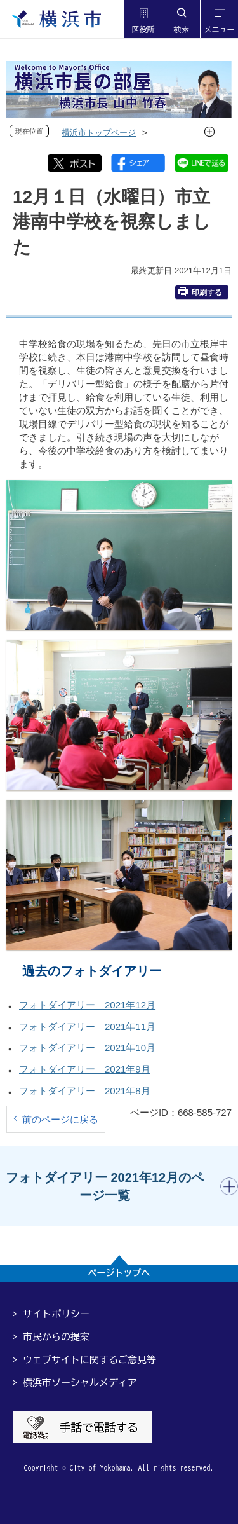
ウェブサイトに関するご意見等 (89, 1359)
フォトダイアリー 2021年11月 (87, 1026)
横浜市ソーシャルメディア (80, 1382)
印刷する (200, 292)
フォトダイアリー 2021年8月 (84, 1090)
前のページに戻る (60, 1119)
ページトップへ (119, 1272)
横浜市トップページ (99, 132)
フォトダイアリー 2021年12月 (87, 1004)
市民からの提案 (56, 1337)
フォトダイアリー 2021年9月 (84, 1069)
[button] (143, 19)
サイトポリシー (56, 1314)
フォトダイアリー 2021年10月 (87, 1047)
